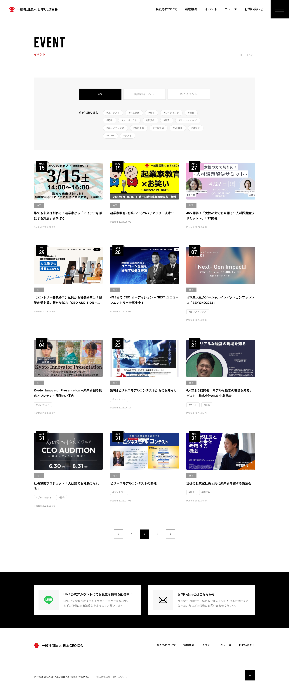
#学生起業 (134, 112)
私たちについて (166, 9)
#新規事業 (138, 128)
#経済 (167, 120)
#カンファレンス (115, 128)
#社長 (191, 112)
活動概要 (191, 9)
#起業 (110, 120)
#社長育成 (158, 128)
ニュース (231, 9)
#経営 (152, 112)
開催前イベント (144, 94)
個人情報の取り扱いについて (111, 676)
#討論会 (195, 128)
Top (240, 55)
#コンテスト (113, 112)
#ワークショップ (188, 120)
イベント (211, 9)
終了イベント (189, 94)
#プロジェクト (129, 120)
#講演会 (150, 120)
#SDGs (110, 135)
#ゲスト (127, 135)
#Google (177, 128)
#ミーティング (171, 112)
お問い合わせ (254, 9)
